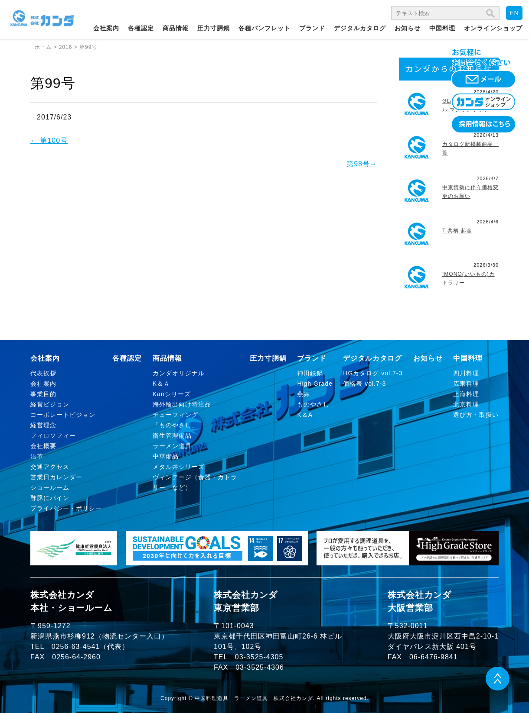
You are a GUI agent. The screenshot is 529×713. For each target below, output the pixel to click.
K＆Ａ (161, 383)
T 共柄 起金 (457, 231)
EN (514, 13)
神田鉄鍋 (310, 373)
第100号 (49, 140)
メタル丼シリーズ (179, 466)
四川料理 (466, 373)
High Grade (315, 383)
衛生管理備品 (172, 435)
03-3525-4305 (259, 657)
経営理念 (43, 425)
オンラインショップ (493, 28)
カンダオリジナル (179, 373)
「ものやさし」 (175, 425)
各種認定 (141, 28)
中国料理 (442, 28)
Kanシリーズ (172, 393)
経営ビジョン (49, 404)
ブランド (312, 28)
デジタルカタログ (360, 28)
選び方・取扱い (476, 414)
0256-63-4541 (76, 646)
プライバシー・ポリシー (66, 508)
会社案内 (106, 28)
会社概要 (43, 445)
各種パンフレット (264, 28)
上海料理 (466, 393)
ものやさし (313, 404)
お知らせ (408, 28)
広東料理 (466, 383)
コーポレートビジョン (62, 414)
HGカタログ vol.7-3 (372, 373)
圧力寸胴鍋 (213, 28)
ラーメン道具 (172, 445)
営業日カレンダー (56, 477)
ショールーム (49, 487)
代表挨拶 (43, 373)
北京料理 (466, 404)
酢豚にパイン (49, 497)
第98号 (361, 164)
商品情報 (176, 28)
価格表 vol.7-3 (364, 383)
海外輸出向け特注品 (182, 404)
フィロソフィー (53, 435)
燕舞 (303, 393)
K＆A (305, 414)
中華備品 (166, 456)
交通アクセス (49, 466)
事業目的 (43, 393)
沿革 (36, 456)
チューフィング (175, 414)
